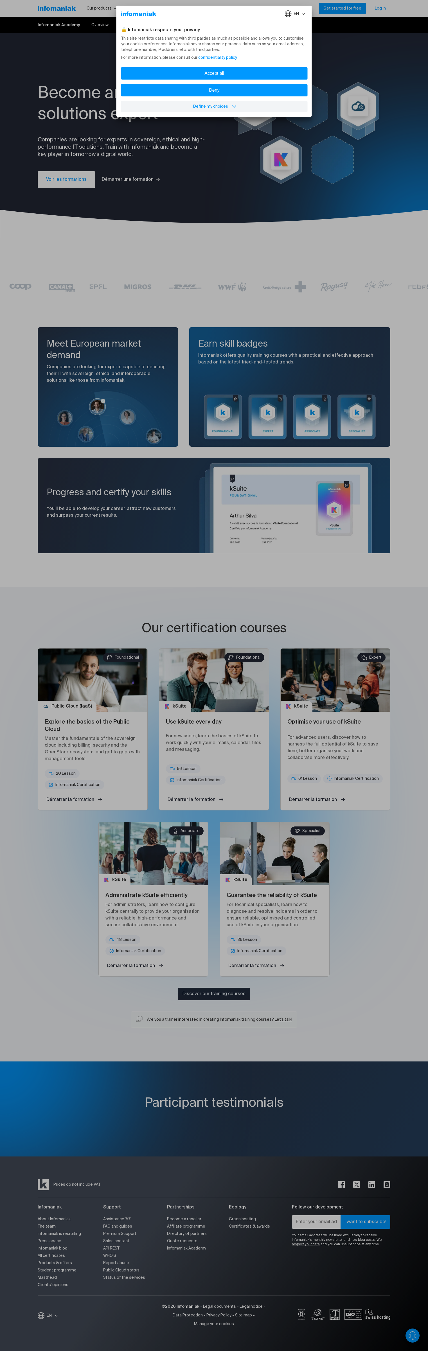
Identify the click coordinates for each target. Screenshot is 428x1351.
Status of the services (124, 1278)
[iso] (353, 1315)
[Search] (308, 8)
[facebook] (341, 1184)
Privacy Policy (218, 1315)
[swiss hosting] (377, 1315)
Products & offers (55, 1263)
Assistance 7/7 (116, 1219)
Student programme (57, 1270)
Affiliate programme (186, 1226)
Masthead (47, 1278)
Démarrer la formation (70, 800)
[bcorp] (301, 1315)
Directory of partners (187, 1234)
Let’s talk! (283, 1020)
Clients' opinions (53, 1285)
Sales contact (116, 1241)
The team (47, 1226)
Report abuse (116, 1263)
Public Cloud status (121, 1270)
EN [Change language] (52, 1315)
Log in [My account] (380, 8)
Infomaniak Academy (186, 1248)
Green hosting (242, 1219)
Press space (49, 1241)
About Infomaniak (54, 1219)
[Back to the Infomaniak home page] (56, 8)
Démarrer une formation (128, 179)
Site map (243, 1315)
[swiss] (334, 1315)
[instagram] (387, 1184)
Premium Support (119, 1234)
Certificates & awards (249, 1226)
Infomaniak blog (52, 1248)
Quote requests (182, 1241)
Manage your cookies (214, 1324)
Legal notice (251, 1307)
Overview (100, 25)
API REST (111, 1248)
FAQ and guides (117, 1226)
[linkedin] (371, 1184)
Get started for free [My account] (342, 8)
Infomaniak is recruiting (59, 1234)
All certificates (51, 1256)
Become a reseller (184, 1219)
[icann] (318, 1315)
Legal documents (219, 1307)
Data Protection (188, 1315)
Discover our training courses (214, 994)
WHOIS (109, 1256)
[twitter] (356, 1184)
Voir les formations (66, 179)
